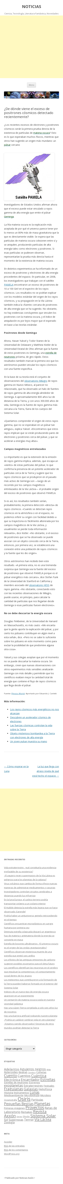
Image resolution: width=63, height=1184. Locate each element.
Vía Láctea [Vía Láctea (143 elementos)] (42, 1119)
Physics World (18, 693)
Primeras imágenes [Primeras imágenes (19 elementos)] (14, 1108)
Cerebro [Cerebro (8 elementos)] (32, 1072)
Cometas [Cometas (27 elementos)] (41, 1072)
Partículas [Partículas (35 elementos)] (37, 1100)
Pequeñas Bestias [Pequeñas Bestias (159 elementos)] (19, 1103)
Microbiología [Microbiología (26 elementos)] (31, 1095)
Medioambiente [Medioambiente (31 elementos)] (14, 1095)
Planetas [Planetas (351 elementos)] (42, 1103)
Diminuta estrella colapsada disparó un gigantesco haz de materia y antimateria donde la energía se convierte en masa (30, 935)
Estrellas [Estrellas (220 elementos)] (47, 1079)
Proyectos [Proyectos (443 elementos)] (35, 1107)
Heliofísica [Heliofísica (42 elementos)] (45, 1089)
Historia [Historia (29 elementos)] (8, 1092)
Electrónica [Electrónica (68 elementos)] (12, 1080)
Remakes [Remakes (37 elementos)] (26, 1112)
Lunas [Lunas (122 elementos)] (34, 1092)
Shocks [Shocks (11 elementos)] (26, 1116)
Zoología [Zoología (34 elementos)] (9, 1122)
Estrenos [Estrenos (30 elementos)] (34, 1082)
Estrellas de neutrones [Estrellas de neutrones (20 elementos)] (16, 1082)
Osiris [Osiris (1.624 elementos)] (24, 1099)
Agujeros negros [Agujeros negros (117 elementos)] (33, 1069)
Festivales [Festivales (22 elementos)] (49, 1085)
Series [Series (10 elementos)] (19, 1116)
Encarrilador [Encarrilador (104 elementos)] (30, 1079)
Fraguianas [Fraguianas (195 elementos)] (13, 1088)
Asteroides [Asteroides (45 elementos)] (11, 1072)
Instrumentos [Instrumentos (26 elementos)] (21, 1092)
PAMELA (8, 284)
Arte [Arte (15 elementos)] (49, 1069)
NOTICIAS (31, 6)
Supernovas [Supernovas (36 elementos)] (16, 1120)
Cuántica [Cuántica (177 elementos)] (38, 1075)
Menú (31, 85)
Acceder (8, 1141)
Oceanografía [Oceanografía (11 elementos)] (10, 1100)
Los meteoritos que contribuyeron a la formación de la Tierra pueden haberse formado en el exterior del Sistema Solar (30, 983)
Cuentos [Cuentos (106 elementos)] (24, 1075)
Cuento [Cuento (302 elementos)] (10, 1075)
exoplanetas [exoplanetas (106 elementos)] (13, 1085)
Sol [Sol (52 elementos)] (6, 1120)
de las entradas (14, 1145)
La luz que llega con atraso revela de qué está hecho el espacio (45, 771)
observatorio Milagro (35, 380)
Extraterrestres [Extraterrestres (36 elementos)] (33, 1086)
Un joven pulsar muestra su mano (28, 741)
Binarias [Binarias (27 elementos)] (22, 1072)
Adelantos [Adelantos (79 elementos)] (11, 1069)
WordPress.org (11, 1153)
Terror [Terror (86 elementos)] (29, 1119)
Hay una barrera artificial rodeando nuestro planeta (30, 1015)
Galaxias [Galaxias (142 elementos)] (31, 1089)
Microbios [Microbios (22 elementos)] (45, 1095)
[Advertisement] (31, 47)
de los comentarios (16, 1149)
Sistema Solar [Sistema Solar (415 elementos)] (43, 1115)
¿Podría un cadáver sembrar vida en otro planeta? (29, 1019)
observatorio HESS (39, 585)
